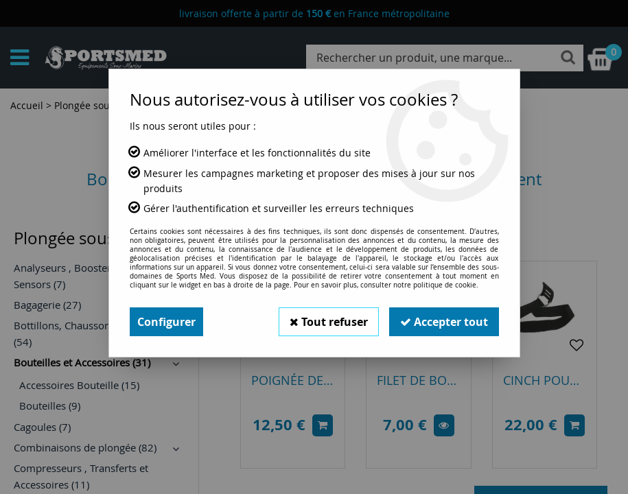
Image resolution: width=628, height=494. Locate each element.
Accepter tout (444, 321)
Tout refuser (329, 321)
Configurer (166, 321)
